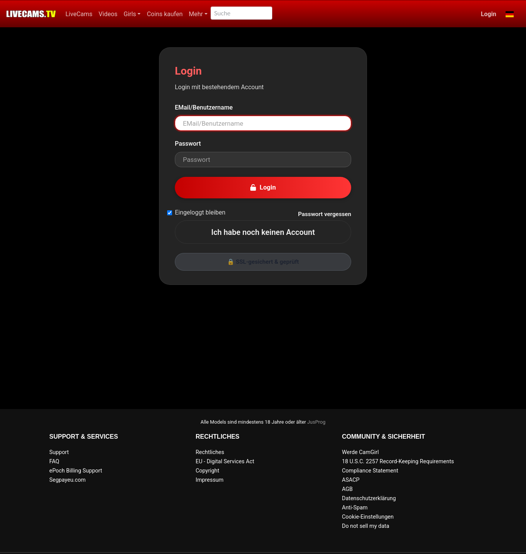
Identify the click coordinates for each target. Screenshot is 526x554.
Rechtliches (210, 452)
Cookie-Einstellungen (368, 517)
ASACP (351, 480)
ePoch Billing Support (75, 470)
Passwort (188, 143)
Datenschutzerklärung (369, 498)
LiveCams (78, 14)
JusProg (316, 422)
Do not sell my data (365, 526)
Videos (108, 14)
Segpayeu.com (67, 480)
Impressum (209, 480)
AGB (347, 489)
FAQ (54, 461)
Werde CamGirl (360, 452)
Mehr (196, 14)
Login (488, 14)
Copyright (207, 470)
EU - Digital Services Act (225, 461)
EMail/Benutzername (204, 107)
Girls (130, 14)
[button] (510, 14)
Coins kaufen (165, 14)
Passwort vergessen (324, 214)
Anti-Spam (355, 507)
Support (59, 452)
